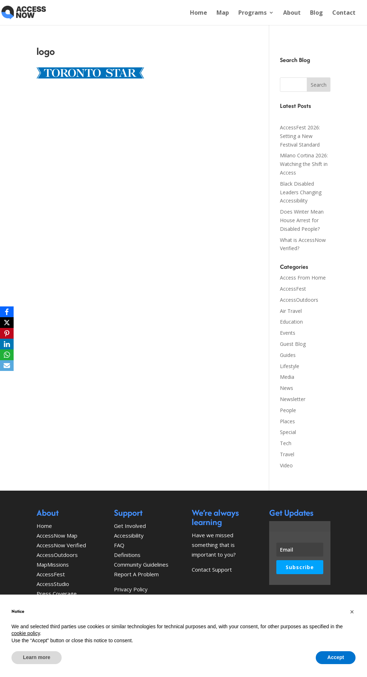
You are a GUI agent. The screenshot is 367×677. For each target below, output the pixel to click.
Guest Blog (293, 343)
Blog (316, 13)
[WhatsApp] (7, 354)
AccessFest (293, 288)
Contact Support (212, 569)
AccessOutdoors (299, 299)
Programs (252, 13)
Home (198, 13)
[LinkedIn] (7, 344)
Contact (344, 13)
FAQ (119, 545)
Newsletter (292, 399)
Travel (287, 454)
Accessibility (129, 535)
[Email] (7, 365)
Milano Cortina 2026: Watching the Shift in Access (304, 164)
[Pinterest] (7, 333)
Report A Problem (136, 574)
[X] (7, 322)
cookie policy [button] (25, 633)
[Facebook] (7, 311)
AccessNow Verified (61, 545)
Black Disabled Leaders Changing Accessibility (300, 192)
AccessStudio (53, 583)
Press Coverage (57, 593)
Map (222, 13)
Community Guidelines (141, 564)
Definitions (127, 554)
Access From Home (303, 277)
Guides (288, 355)
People (288, 410)
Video (286, 465)
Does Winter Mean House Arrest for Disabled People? (302, 220)
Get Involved (130, 525)
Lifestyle (289, 366)
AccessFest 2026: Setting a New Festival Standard (300, 136)
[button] (352, 612)
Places (287, 421)
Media (287, 376)
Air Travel (291, 310)
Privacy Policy (131, 589)
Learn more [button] (36, 657)
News (286, 388)
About (292, 13)
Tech (285, 443)
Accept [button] (335, 657)
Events (287, 332)
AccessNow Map (57, 535)
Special (288, 432)
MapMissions (53, 564)
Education (291, 321)
